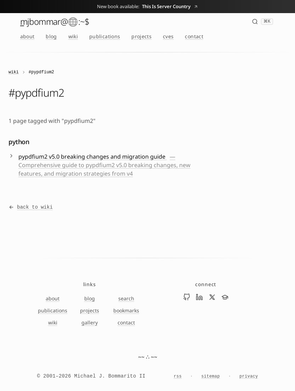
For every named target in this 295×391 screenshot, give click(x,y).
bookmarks (126, 310)
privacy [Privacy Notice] (248, 376)
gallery (89, 322)
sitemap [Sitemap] (210, 376)
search (126, 298)
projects (141, 36)
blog (51, 36)
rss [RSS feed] (178, 376)
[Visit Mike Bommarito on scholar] (224, 297)
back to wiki (30, 207)
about (27, 36)
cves (168, 36)
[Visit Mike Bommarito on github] (186, 297)
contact (194, 36)
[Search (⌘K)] (262, 21)
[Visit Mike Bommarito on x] (212, 297)
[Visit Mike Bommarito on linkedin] (199, 297)
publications (104, 36)
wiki (73, 36)
